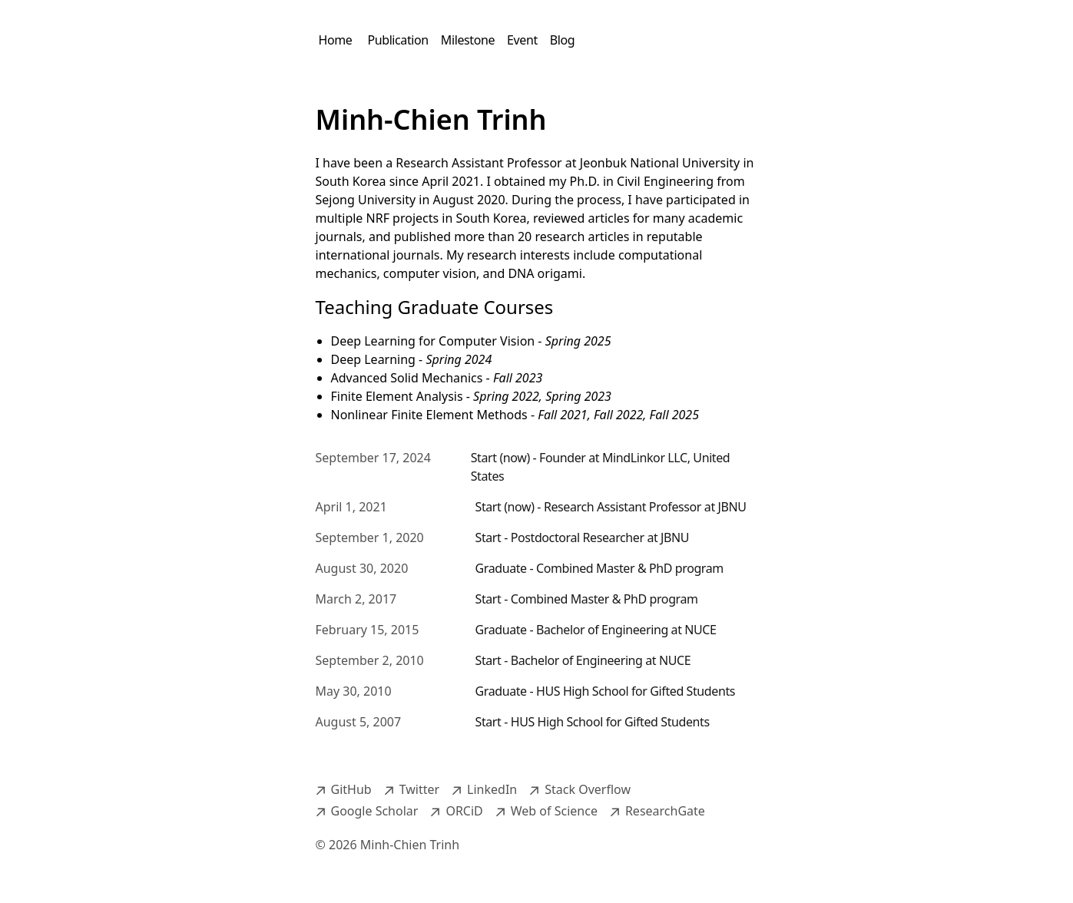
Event (522, 39)
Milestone (468, 39)
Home (336, 39)
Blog (562, 39)
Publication (397, 39)
